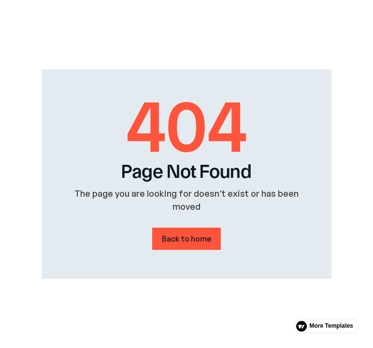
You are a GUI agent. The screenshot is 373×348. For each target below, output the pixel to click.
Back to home (186, 239)
